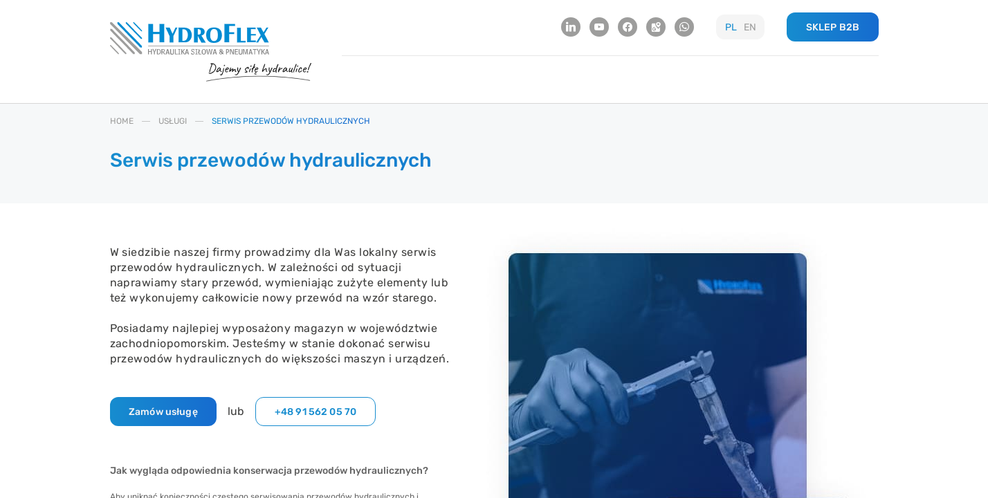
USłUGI (172, 121)
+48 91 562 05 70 (315, 412)
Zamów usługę (163, 412)
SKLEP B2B (832, 27)
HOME (122, 121)
